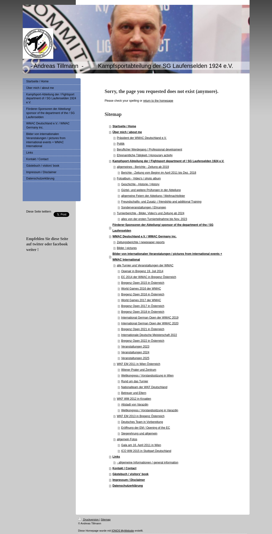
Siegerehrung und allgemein (139, 433)
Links (116, 456)
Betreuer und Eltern (133, 393)
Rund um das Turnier (134, 381)
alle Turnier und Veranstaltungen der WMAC (145, 265)
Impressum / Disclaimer (128, 480)
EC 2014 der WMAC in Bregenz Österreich (148, 277)
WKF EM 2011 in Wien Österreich (138, 364)
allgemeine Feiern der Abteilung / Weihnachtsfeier (153, 196)
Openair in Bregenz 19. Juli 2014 (142, 271)
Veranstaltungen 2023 (135, 346)
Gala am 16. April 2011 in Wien (141, 445)
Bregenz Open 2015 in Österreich (142, 283)
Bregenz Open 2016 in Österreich (142, 294)
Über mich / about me (127, 132)
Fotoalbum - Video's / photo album (139, 178)
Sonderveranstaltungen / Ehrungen (143, 207)
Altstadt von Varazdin (134, 404)
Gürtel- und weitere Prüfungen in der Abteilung (151, 190)
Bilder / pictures (127, 248)
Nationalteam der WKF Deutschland (144, 387)
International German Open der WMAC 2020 (149, 323)
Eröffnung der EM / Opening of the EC (145, 427)
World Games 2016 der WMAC (141, 288)
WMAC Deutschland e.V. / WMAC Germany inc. (144, 236)
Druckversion (88, 519)
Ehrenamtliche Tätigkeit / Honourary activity (145, 155)
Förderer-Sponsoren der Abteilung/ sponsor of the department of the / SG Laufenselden (162, 227)
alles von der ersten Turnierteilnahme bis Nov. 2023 (154, 219)
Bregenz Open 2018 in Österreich (142, 311)
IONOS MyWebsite (123, 530)
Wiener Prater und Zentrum (138, 369)
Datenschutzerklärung (127, 485)
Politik (121, 143)
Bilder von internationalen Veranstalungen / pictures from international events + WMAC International (167, 256)
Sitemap (106, 519)
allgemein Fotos (127, 439)
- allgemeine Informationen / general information (147, 462)
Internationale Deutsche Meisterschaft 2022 (149, 335)
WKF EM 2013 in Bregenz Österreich (140, 416)
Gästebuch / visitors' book (130, 474)
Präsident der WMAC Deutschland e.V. (142, 138)
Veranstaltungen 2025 (135, 358)
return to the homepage (158, 100)
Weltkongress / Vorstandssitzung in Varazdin (149, 410)
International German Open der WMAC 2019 (149, 317)
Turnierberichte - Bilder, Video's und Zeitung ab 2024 (150, 213)
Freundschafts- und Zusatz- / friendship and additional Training (161, 201)
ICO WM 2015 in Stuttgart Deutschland (146, 451)
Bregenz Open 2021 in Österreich (142, 329)
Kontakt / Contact (124, 468)
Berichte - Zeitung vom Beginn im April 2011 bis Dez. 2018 (158, 172)
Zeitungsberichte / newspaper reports (141, 242)
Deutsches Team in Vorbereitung (142, 422)
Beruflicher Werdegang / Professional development (149, 149)
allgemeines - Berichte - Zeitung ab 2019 (143, 167)
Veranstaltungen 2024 (135, 352)
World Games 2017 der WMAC (141, 300)
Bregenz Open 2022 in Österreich (142, 340)
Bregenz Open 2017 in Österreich (142, 306)
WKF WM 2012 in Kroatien (134, 398)
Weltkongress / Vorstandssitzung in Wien (147, 375)
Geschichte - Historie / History (140, 184)
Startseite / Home (124, 126)
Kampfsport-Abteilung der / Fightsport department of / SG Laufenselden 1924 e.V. (168, 161)
